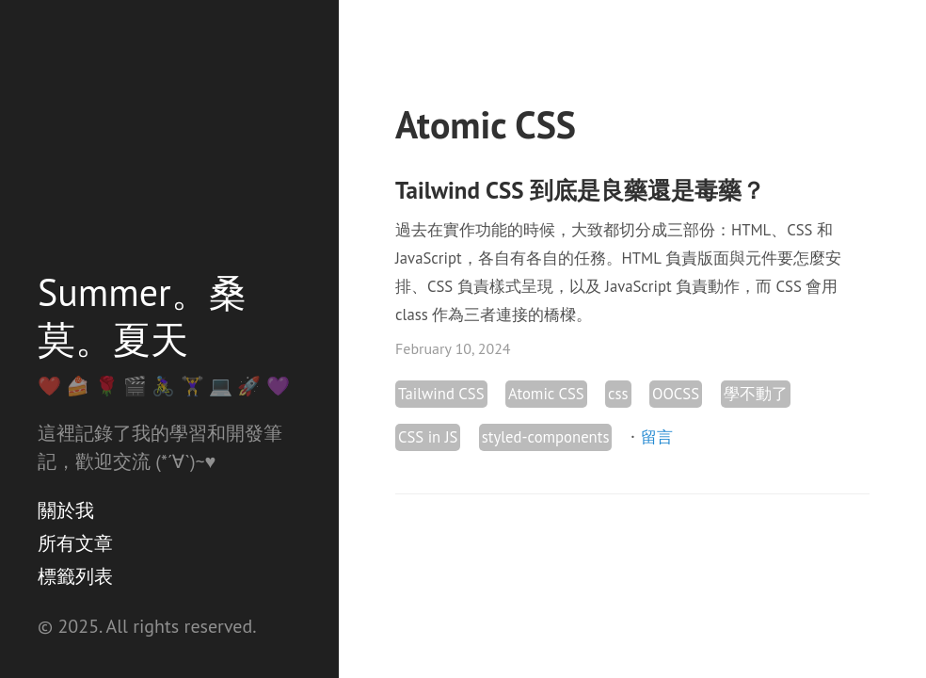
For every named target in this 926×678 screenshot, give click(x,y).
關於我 (66, 510)
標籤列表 (75, 576)
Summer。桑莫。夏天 (142, 315)
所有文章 (75, 543)
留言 (657, 437)
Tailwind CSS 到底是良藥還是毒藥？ (580, 190)
